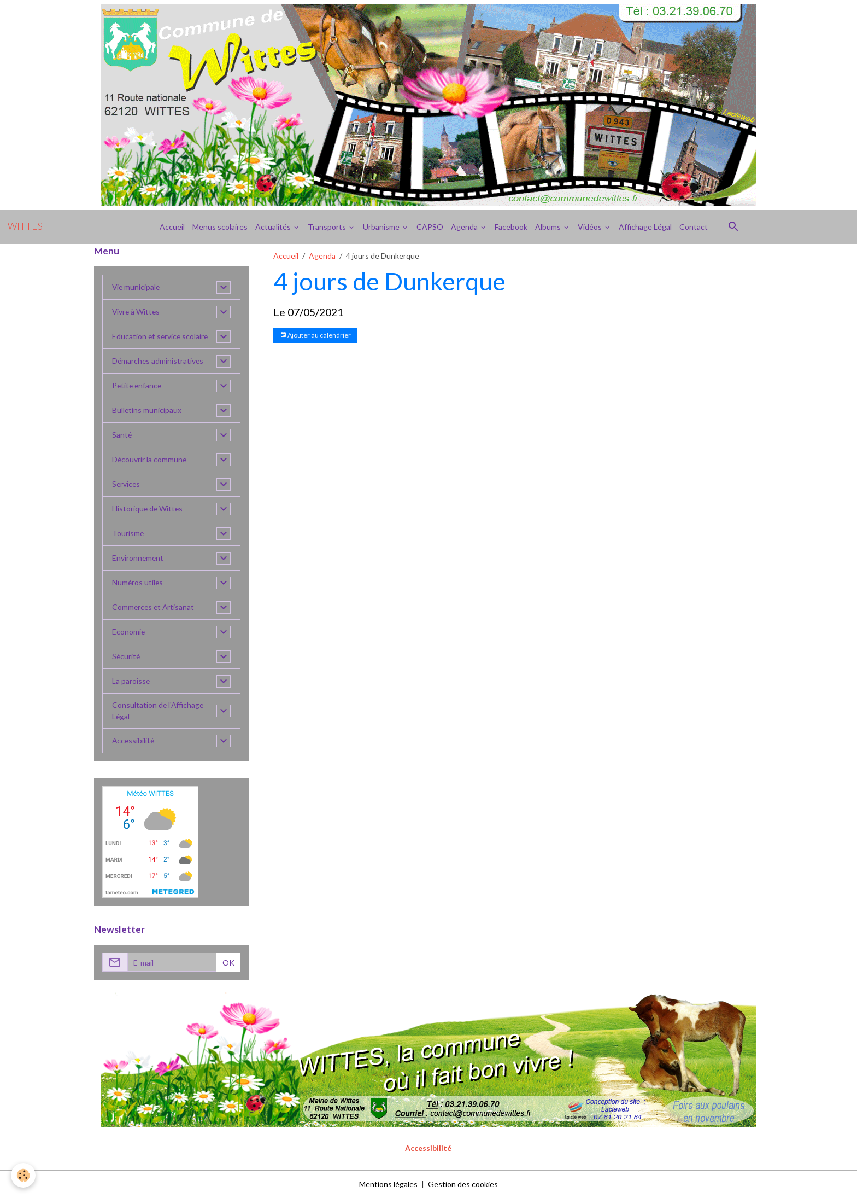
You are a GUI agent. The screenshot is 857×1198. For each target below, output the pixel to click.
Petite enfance (137, 386)
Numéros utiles (138, 583)
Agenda (465, 226)
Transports (328, 226)
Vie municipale (136, 287)
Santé (122, 435)
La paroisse (131, 681)
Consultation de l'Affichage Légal (158, 711)
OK (228, 962)
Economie (128, 632)
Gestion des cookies (463, 1184)
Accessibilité (134, 741)
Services (126, 484)
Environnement (138, 558)
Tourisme (128, 533)
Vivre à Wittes (136, 312)
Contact (693, 226)
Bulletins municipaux (147, 410)
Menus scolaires (220, 226)
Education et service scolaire (161, 336)
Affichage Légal (645, 226)
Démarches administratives (158, 361)
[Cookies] (23, 1175)
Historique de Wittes (148, 509)
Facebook (511, 226)
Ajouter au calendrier (315, 335)
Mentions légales (388, 1184)
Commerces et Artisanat (154, 607)
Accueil (172, 226)
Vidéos (590, 226)
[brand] (25, 226)
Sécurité (126, 656)
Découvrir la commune (149, 459)
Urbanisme (382, 226)
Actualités (273, 226)
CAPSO (429, 226)
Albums (548, 226)
